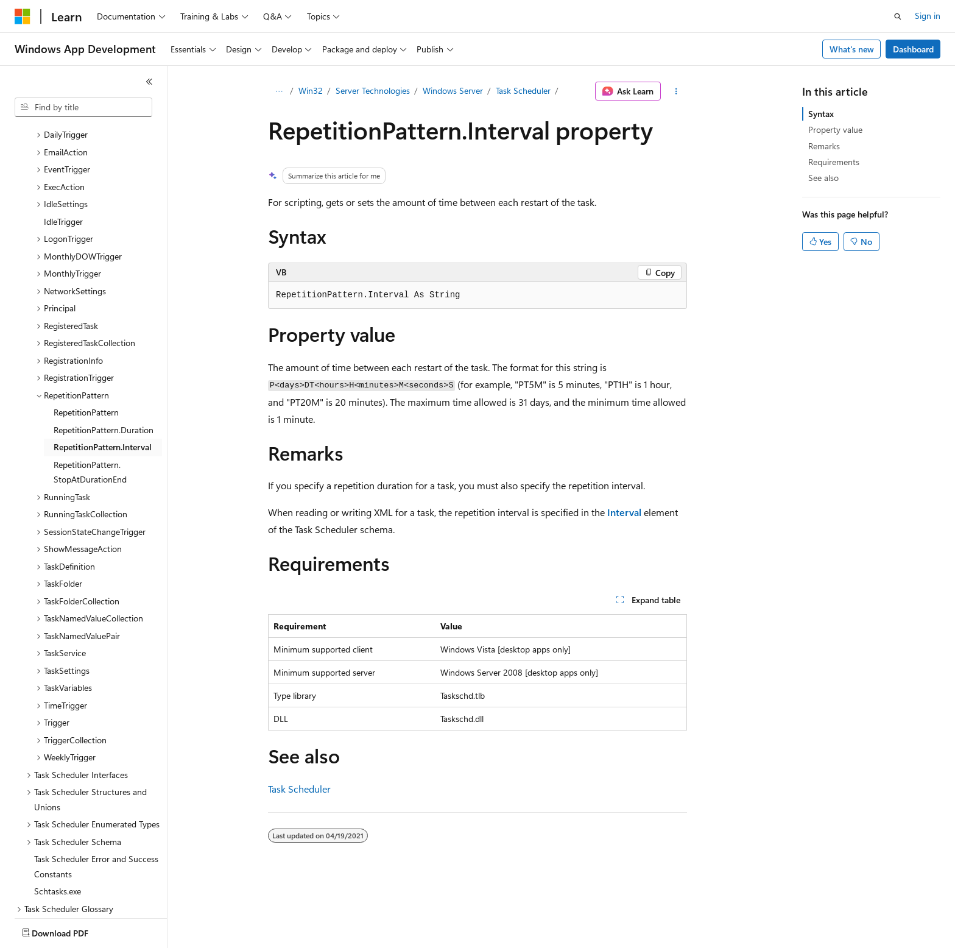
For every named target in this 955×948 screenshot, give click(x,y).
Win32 (310, 90)
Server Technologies (373, 90)
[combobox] (83, 107)
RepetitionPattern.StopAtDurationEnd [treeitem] (90, 400)
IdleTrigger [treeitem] (63, 150)
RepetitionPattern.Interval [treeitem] (103, 375)
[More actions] (676, 91)
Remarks (824, 146)
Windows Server (453, 90)
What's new (852, 49)
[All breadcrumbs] (278, 91)
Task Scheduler (523, 90)
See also (823, 177)
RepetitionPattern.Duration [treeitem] (103, 358)
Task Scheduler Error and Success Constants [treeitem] (96, 795)
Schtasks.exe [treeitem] (57, 820)
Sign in (927, 15)
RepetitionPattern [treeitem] (86, 341)
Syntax (821, 113)
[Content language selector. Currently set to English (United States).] (70, 930)
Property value (835, 129)
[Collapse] (149, 82)
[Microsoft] (22, 16)
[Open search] (898, 16)
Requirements (833, 162)
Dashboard (913, 49)
